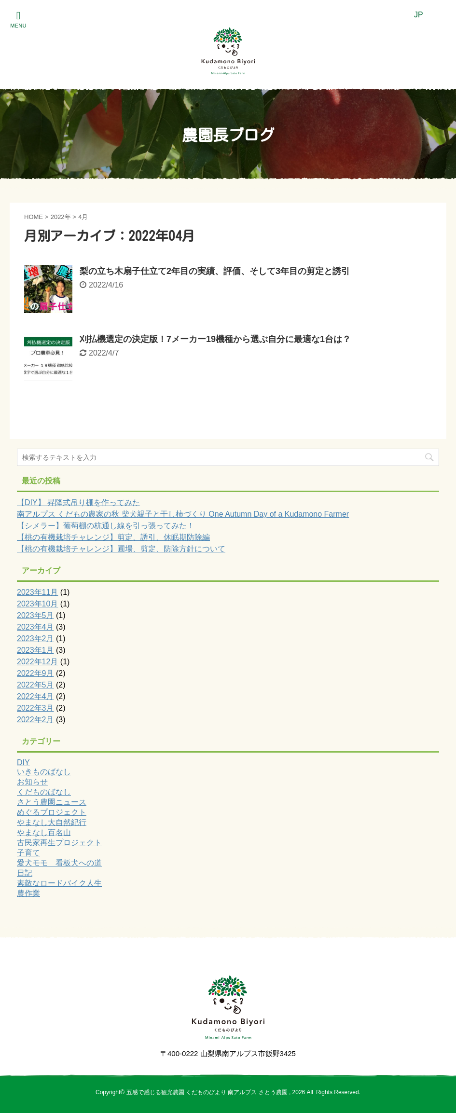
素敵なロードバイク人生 (59, 883)
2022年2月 (35, 719)
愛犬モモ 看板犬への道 (59, 863)
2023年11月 (37, 592)
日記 (24, 873)
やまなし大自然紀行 (51, 822)
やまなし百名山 (44, 832)
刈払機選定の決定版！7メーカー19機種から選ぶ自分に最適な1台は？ (215, 339)
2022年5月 (35, 685)
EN (438, 15)
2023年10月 (37, 604)
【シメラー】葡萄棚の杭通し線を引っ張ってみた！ (105, 526)
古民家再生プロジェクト (59, 842)
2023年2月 (35, 638)
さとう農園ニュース (51, 802)
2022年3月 (35, 708)
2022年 (61, 216)
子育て (28, 853)
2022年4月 (35, 696)
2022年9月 (35, 673)
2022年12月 (37, 662)
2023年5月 (35, 615)
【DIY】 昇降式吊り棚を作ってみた (78, 502)
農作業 (28, 893)
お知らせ (32, 782)
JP (418, 15)
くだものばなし (44, 792)
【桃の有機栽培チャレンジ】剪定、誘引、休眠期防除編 (113, 537)
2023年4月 (35, 627)
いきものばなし (44, 772)
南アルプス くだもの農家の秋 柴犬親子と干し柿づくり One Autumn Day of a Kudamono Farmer (183, 514)
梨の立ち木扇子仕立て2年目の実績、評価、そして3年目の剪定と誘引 (215, 271)
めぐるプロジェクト (51, 812)
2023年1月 (35, 650)
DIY (23, 762)
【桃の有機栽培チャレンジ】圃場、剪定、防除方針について (121, 549)
